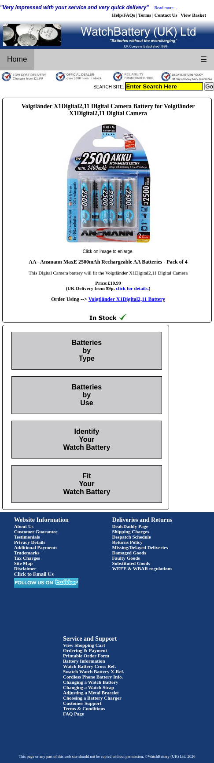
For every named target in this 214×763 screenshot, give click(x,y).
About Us (23, 526)
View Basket (193, 15)
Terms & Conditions (84, 708)
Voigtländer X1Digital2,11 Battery (127, 299)
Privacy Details (29, 542)
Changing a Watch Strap (88, 687)
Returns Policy (127, 542)
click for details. (132, 288)
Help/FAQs (123, 15)
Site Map (23, 563)
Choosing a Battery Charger (92, 698)
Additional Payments (36, 547)
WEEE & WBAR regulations (142, 568)
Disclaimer (25, 568)
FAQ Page (73, 713)
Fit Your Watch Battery (86, 483)
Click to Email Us (34, 574)
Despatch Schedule (131, 536)
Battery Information (84, 661)
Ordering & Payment (85, 650)
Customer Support (82, 703)
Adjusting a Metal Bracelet (91, 692)
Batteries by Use (87, 395)
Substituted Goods (131, 563)
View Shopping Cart (84, 645)
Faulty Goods (126, 558)
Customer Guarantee (36, 531)
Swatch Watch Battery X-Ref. (93, 671)
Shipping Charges (130, 531)
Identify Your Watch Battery (86, 439)
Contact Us (166, 15)
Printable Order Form (86, 655)
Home (17, 59)
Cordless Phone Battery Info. (93, 676)
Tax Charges (27, 558)
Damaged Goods (129, 552)
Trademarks (27, 552)
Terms (144, 15)
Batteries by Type (87, 350)
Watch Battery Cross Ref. (89, 666)
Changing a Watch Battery (90, 682)
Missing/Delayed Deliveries (140, 547)
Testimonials (27, 536)
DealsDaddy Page (130, 526)
